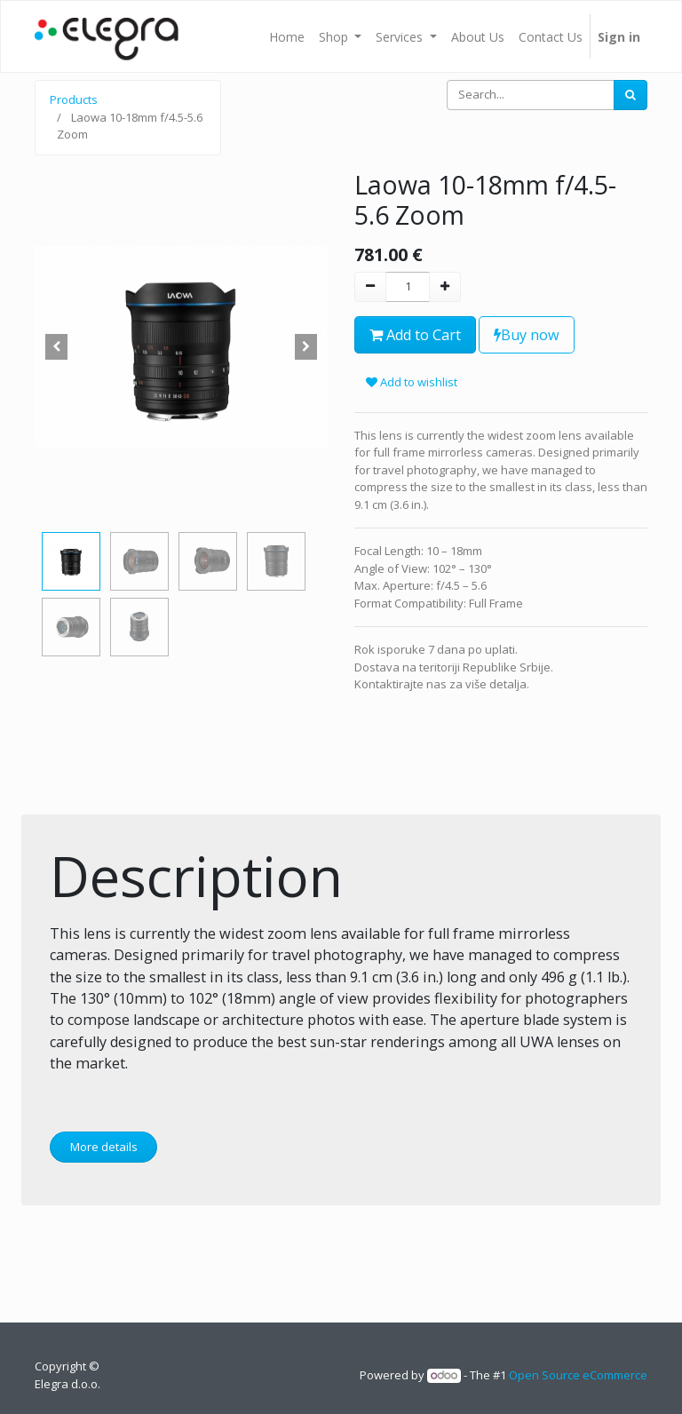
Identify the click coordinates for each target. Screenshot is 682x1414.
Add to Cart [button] (415, 335)
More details (104, 1147)
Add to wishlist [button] (411, 382)
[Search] (630, 95)
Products (74, 99)
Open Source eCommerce (578, 1375)
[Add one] (445, 287)
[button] (57, 347)
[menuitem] (287, 36)
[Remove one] (370, 287)
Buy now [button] (526, 335)
